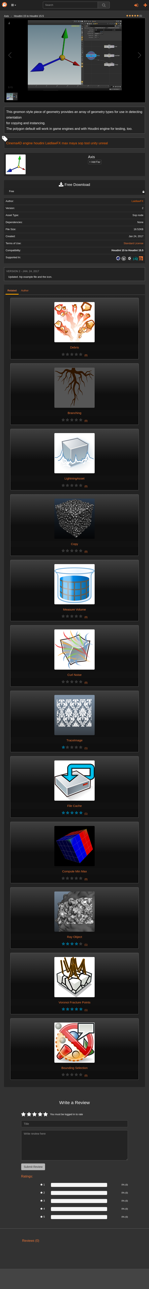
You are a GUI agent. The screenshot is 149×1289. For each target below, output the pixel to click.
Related (12, 290)
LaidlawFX (53, 143)
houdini (39, 143)
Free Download (74, 184)
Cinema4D (14, 143)
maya (73, 143)
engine (28, 143)
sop (80, 143)
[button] (13, 5)
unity (94, 143)
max (65, 143)
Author (25, 290)
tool (87, 143)
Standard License (133, 243)
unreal (103, 143)
